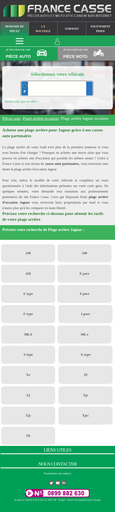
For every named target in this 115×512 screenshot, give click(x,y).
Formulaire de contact (57, 473)
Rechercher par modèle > (22, 101)
